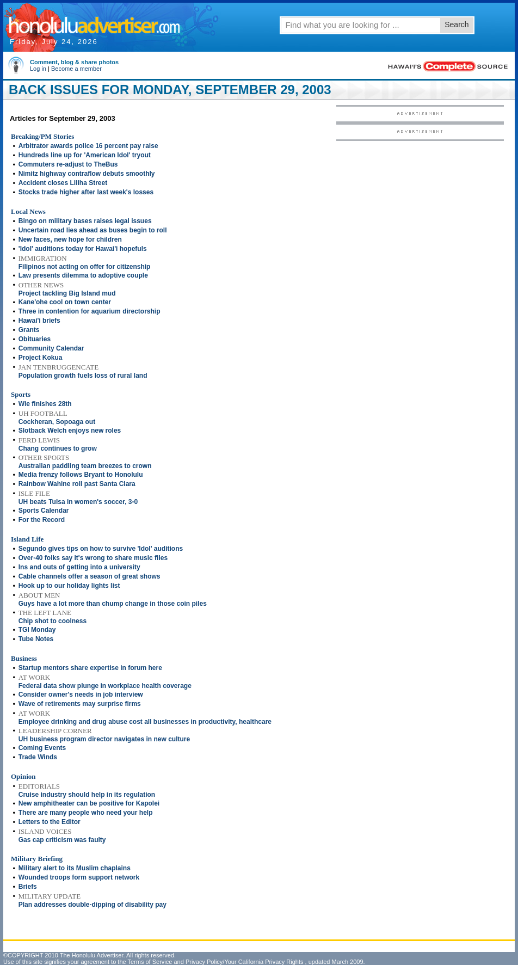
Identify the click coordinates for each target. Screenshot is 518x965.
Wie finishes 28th (45, 404)
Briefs (27, 886)
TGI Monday (37, 630)
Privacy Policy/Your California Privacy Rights (245, 961)
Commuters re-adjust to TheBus (68, 164)
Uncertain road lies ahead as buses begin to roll (92, 230)
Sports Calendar (43, 510)
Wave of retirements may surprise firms (79, 704)
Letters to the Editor (49, 822)
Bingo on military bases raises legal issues (85, 221)
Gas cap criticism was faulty (62, 840)
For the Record (41, 520)
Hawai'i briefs (39, 320)
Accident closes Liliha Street (62, 183)
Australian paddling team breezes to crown (85, 466)
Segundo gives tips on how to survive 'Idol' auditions (100, 548)
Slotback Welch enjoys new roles (69, 430)
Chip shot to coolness (52, 621)
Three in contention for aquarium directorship (89, 311)
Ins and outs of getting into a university (79, 567)
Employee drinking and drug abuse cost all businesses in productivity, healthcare (145, 722)
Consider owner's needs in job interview (80, 694)
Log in (38, 68)
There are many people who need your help (85, 812)
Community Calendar (51, 348)
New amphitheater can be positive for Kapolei (88, 803)
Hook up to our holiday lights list (69, 585)
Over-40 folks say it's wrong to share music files (93, 558)
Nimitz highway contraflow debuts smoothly (86, 173)
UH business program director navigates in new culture (104, 739)
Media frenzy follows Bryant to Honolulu (80, 474)
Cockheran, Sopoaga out (56, 422)
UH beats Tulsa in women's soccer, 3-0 (78, 502)
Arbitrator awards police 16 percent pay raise (88, 146)
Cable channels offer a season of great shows (89, 576)
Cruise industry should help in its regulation (86, 794)
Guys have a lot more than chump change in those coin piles (112, 603)
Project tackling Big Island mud (67, 293)
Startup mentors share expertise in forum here (90, 668)
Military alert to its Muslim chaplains (74, 868)
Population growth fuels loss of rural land (82, 375)
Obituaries (34, 339)
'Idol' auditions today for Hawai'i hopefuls (82, 249)
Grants (29, 330)
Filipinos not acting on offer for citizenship (84, 267)
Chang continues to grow (57, 448)
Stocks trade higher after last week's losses (85, 192)
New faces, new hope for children (70, 239)
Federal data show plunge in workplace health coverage (105, 686)
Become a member (76, 68)
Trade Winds (37, 757)
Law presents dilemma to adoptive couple (83, 275)
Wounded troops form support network (78, 877)
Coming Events (42, 748)
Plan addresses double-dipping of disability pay (92, 904)
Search (456, 24)
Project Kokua (40, 357)
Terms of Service (149, 961)
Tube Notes (35, 639)
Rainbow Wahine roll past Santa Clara (76, 484)
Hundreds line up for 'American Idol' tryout (84, 155)
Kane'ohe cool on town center (64, 302)
